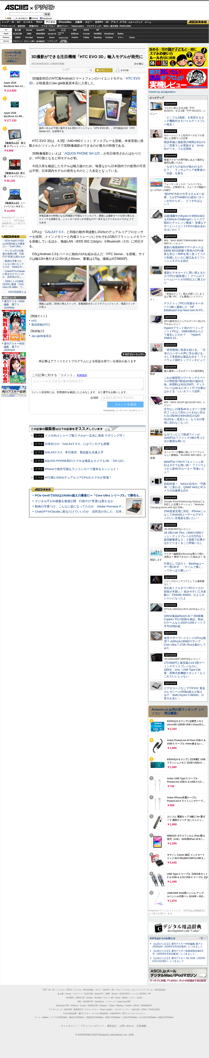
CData (86, 37)
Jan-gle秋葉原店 (41, 336)
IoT (19, 22)
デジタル (42, 7)
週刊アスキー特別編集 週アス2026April (14, 346)
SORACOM (93, 1005)
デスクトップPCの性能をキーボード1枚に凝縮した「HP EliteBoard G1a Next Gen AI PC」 (185, 307)
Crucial (86, 34)
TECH (39, 22)
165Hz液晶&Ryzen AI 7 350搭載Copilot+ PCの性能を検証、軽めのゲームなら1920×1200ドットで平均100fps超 (184, 621)
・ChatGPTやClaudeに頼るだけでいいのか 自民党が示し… (14, 274)
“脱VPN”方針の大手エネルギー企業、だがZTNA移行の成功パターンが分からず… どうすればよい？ (184, 199)
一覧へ (202, 938)
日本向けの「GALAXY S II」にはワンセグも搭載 (77, 443)
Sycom (52, 30)
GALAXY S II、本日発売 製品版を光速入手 (74, 452)
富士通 (18, 30)
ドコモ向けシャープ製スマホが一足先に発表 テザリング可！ (85, 435)
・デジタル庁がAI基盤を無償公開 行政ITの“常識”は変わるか (14, 253)
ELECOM (17, 34)
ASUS (86, 30)
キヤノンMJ (29, 41)
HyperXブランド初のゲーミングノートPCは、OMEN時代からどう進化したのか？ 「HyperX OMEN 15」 (184, 333)
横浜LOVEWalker (76, 1017)
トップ (5, 22)
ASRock (74, 34)
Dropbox (75, 37)
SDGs (106, 26)
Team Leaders (106, 1009)
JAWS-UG (80, 998)
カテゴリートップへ (133, 354)
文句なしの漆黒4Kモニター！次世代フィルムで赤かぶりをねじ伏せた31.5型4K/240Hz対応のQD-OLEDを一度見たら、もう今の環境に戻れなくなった (185, 415)
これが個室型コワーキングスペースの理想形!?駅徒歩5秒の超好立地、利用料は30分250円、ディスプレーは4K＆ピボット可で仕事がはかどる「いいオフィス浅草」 (185, 384)
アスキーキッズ (8, 26)
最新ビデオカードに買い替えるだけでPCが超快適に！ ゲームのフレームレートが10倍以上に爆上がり (185, 277)
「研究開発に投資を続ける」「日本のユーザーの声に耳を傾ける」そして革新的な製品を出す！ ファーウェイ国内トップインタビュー (185, 355)
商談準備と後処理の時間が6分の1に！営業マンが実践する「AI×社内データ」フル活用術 (185, 146)
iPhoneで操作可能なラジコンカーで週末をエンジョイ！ (82, 469)
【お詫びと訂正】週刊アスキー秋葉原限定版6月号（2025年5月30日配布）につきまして (177, 952)
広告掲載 (141, 1026)
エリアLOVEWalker (58, 1017)
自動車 (78, 22)
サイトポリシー (69, 1026)
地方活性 (114, 26)
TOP (45, 990)
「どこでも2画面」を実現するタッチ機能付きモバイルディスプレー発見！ (184, 121)
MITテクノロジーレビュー (133, 1013)
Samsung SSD (62, 1005)
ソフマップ (52, 41)
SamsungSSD (61, 33)
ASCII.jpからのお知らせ (162, 938)
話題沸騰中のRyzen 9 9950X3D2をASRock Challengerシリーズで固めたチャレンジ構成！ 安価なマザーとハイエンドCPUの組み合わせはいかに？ (185, 222)
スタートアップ (135, 22)
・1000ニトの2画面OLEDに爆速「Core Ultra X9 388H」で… (14, 284)
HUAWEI (98, 34)
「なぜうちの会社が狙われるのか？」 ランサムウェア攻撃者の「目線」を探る (184, 170)
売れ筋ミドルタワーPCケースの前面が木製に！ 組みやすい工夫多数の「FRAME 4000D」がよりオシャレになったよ (185, 593)
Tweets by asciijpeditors (161, 91)
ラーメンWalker (42, 1017)
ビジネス (28, 22)
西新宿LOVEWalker (95, 1017)
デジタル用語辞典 (100, 1013)
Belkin (120, 34)
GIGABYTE (52, 34)
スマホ (123, 22)
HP (97, 30)
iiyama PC (99, 994)
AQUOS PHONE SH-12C (82, 153)
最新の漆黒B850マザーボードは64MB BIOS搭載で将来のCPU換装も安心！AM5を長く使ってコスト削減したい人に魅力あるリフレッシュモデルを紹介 (184, 254)
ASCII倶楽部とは (17, 292)
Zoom (132, 37)
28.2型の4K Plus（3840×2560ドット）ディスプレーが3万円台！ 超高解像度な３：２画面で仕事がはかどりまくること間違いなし (184, 537)
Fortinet (109, 37)
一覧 (90, 70)
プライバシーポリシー (92, 1026)
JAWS (17, 37)
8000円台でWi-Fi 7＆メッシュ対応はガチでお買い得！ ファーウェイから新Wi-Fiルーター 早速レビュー (185, 467)
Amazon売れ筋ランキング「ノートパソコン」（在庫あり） (13, 57)
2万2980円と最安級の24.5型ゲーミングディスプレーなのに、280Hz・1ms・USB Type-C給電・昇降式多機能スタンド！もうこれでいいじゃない (184, 669)
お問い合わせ (126, 1026)
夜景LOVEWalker (112, 1017)
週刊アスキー (63, 26)
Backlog (98, 37)
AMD (29, 34)
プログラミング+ (94, 26)
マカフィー (18, 41)
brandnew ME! (64, 41)
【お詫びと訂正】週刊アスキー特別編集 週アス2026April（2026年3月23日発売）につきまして (177, 945)
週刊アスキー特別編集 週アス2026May (14, 304)
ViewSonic (109, 34)
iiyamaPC (40, 30)
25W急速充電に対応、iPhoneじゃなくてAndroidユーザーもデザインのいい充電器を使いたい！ (185, 515)
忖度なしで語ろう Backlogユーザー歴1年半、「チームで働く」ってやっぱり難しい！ (184, 567)
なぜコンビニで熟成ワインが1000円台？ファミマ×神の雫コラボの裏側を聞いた (184, 438)
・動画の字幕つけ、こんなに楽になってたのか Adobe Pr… (13, 264)
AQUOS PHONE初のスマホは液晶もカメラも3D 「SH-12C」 (85, 460)
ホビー (88, 22)
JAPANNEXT (40, 41)
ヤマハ (121, 37)
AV (107, 22)
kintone (40, 37)
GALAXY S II (54, 232)
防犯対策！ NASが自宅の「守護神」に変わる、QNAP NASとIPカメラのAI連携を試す (185, 487)
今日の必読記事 (70, 1013)
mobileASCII (115, 1013)
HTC (34, 320)
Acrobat (29, 37)
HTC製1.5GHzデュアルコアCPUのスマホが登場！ (78, 477)
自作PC (99, 22)
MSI (75, 30)
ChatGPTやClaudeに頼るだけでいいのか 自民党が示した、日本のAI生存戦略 (87, 511)
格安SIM (21, 26)
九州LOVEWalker (130, 1017)
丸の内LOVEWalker (148, 1017)
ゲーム (148, 22)
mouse (29, 30)
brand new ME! (124, 1002)
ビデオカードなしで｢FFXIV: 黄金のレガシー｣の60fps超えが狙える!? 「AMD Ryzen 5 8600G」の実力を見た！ (184, 693)
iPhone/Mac (65, 22)
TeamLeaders (77, 26)
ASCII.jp (16, 7)
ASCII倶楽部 (198, 22)
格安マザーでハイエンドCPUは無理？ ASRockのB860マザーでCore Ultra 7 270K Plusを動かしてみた (185, 643)
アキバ (114, 22)
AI (13, 22)
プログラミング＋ (122, 1009)
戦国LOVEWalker (166, 1017)
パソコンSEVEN (63, 29)
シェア (66, 69)
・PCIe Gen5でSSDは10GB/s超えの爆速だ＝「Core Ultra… (14, 243)
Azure (52, 37)
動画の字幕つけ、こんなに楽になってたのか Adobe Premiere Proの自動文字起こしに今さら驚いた (101, 506)
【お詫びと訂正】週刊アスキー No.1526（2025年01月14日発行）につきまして (178, 960)
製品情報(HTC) (40, 324)
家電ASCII (33, 26)
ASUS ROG (40, 34)
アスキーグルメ (48, 26)
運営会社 (112, 1026)
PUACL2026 (125, 26)
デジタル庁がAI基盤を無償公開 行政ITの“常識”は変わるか (74, 501)
